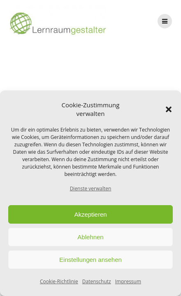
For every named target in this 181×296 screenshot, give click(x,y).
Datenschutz (96, 281)
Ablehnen (90, 237)
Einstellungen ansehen (90, 259)
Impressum (128, 281)
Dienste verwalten (90, 188)
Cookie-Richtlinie (59, 281)
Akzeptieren (90, 214)
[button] (169, 109)
